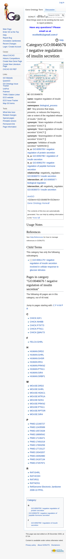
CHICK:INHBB (36, 322)
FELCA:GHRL (36, 342)
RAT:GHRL (35, 472)
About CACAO (8, 55)
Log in (61, 3)
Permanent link (9, 124)
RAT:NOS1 (35, 483)
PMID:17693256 (37, 445)
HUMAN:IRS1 (36, 362)
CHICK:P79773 (37, 325)
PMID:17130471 (37, 438)
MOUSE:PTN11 (37, 407)
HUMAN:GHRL (37, 355)
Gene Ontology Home (37, 203)
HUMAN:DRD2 (37, 351)
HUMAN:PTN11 (37, 369)
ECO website (8, 97)
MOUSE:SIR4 (36, 414)
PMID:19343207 (37, 452)
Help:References (36, 237)
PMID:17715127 (37, 449)
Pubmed (6, 92)
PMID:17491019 (37, 441)
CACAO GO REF (10, 69)
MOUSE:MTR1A (37, 396)
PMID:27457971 (37, 463)
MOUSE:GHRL (37, 389)
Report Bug (7, 38)
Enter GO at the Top (11, 32)
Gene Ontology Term (34, 10)
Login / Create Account (12, 47)
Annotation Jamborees (12, 41)
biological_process (48, 105)
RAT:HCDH (35, 476)
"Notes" (35, 218)
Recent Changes (9, 44)
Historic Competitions (11, 58)
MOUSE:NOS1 (37, 400)
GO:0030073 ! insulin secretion (41, 176)
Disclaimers (55, 545)
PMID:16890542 (37, 434)
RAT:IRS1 (34, 479)
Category (31, 500)
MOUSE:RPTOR (37, 410)
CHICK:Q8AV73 (37, 332)
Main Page (7, 29)
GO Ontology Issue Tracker (10, 85)
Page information (9, 127)
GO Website (8, 78)
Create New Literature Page (11, 65)
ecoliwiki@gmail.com (44, 34)
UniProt (6, 89)
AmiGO (30, 196)
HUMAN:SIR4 (36, 372)
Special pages (8, 118)
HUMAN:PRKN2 (37, 365)
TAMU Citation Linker (11, 95)
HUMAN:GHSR (37, 358)
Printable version (9, 121)
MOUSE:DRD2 (37, 386)
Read (33, 16)
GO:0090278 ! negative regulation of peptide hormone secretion (41, 166)
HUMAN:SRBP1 (37, 376)
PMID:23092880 (37, 456)
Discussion (50, 10)
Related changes (9, 115)
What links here (9, 112)
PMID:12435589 (37, 427)
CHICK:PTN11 (36, 329)
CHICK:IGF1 (36, 318)
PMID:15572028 (37, 431)
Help (61, 40)
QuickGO (6, 81)
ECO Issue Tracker (10, 100)
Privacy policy (31, 545)
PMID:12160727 (37, 424)
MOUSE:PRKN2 (37, 403)
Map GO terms (9, 103)
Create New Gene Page (12, 61)
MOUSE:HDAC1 (37, 393)
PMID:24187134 (37, 459)
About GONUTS (44, 545)
